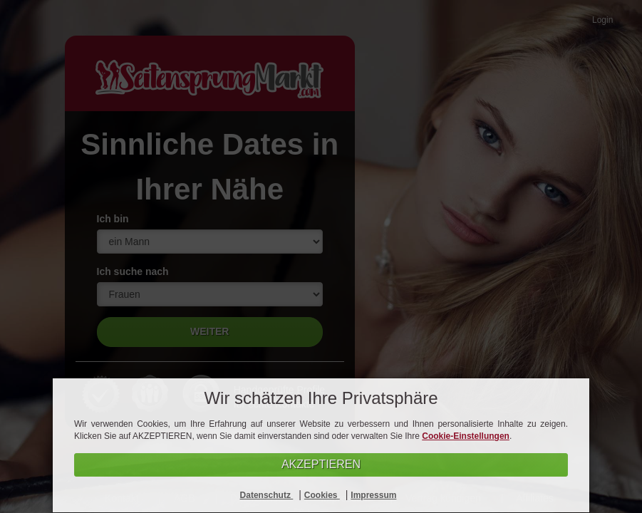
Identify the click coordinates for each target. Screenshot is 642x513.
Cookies (322, 495)
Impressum (373, 495)
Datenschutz (267, 495)
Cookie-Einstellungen (465, 436)
